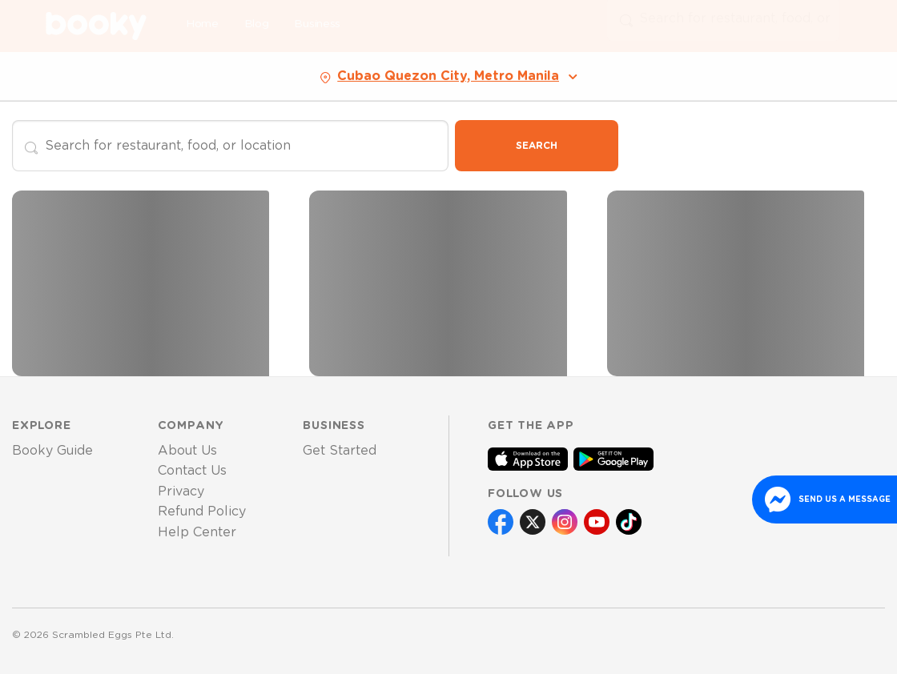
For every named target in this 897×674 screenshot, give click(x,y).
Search (536, 145)
